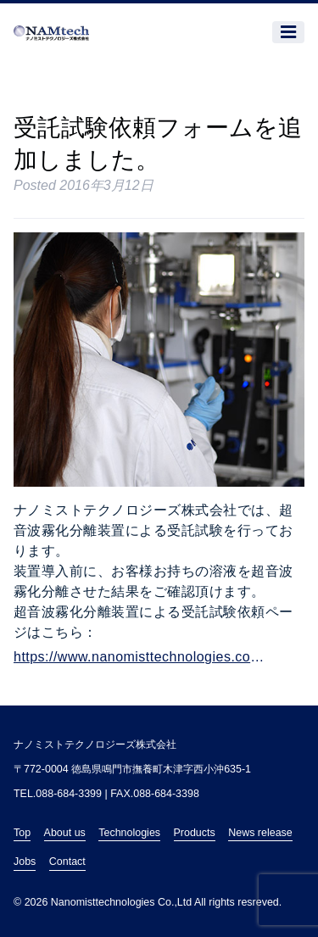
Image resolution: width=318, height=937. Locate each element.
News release (260, 833)
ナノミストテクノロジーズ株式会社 (95, 744)
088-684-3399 (69, 794)
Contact (67, 861)
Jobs (25, 861)
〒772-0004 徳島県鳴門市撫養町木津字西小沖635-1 (132, 769)
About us (65, 833)
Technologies (129, 833)
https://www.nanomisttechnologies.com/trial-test (145, 657)
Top (22, 833)
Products (194, 833)
